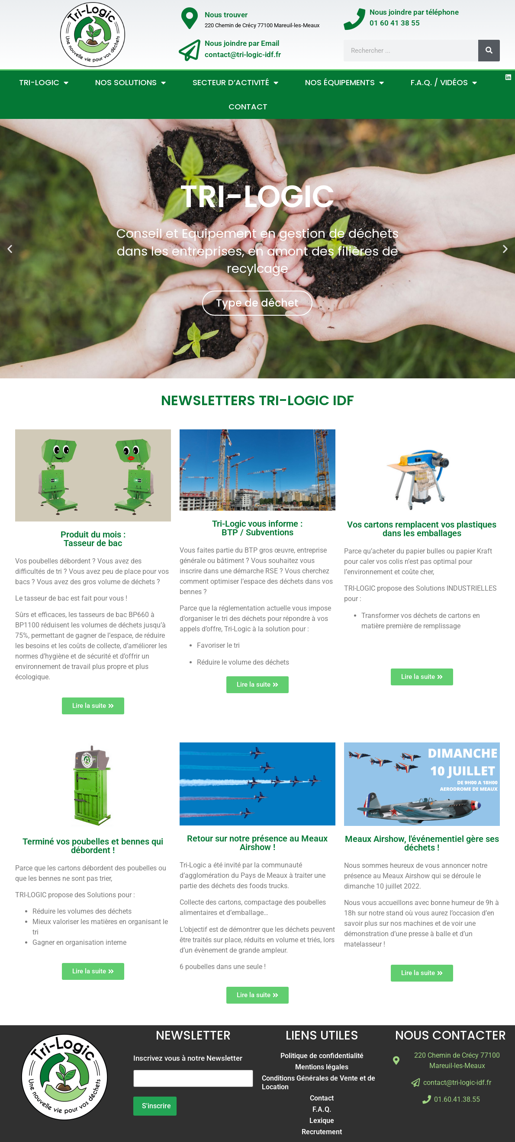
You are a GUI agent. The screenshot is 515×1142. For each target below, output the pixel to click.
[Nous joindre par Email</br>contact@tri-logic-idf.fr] (189, 50)
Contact (248, 106)
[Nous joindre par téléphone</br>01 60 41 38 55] (354, 19)
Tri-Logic (43, 82)
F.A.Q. (322, 1109)
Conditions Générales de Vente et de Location (318, 1082)
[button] (9, 248)
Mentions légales (321, 1067)
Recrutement (322, 1132)
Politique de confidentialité (322, 1056)
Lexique (321, 1120)
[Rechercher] (489, 50)
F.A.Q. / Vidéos (444, 82)
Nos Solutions (130, 82)
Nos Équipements (344, 82)
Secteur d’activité (235, 82)
